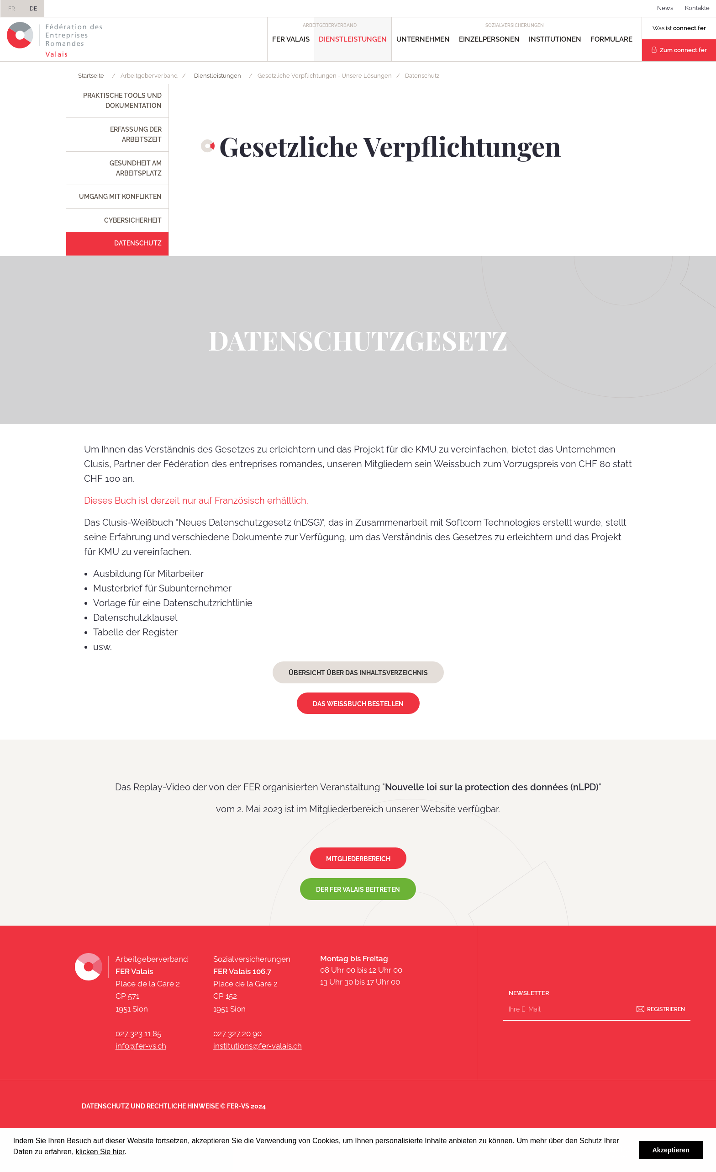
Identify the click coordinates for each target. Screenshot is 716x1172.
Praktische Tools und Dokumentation (122, 100)
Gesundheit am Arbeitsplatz (136, 168)
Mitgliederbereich (358, 859)
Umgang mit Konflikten (120, 196)
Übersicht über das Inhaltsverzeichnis (358, 673)
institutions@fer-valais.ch (257, 1045)
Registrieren (666, 1009)
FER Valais (291, 39)
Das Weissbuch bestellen (358, 704)
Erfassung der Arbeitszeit (136, 134)
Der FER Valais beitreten (358, 889)
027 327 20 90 (237, 1033)
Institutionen (555, 39)
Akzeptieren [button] (671, 1150)
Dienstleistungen (353, 39)
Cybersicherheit (133, 220)
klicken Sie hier (100, 1152)
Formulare (611, 39)
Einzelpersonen (489, 39)
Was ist (679, 28)
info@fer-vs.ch (141, 1045)
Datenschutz (138, 243)
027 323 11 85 (138, 1033)
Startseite (91, 75)
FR (11, 8)
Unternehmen (423, 39)
